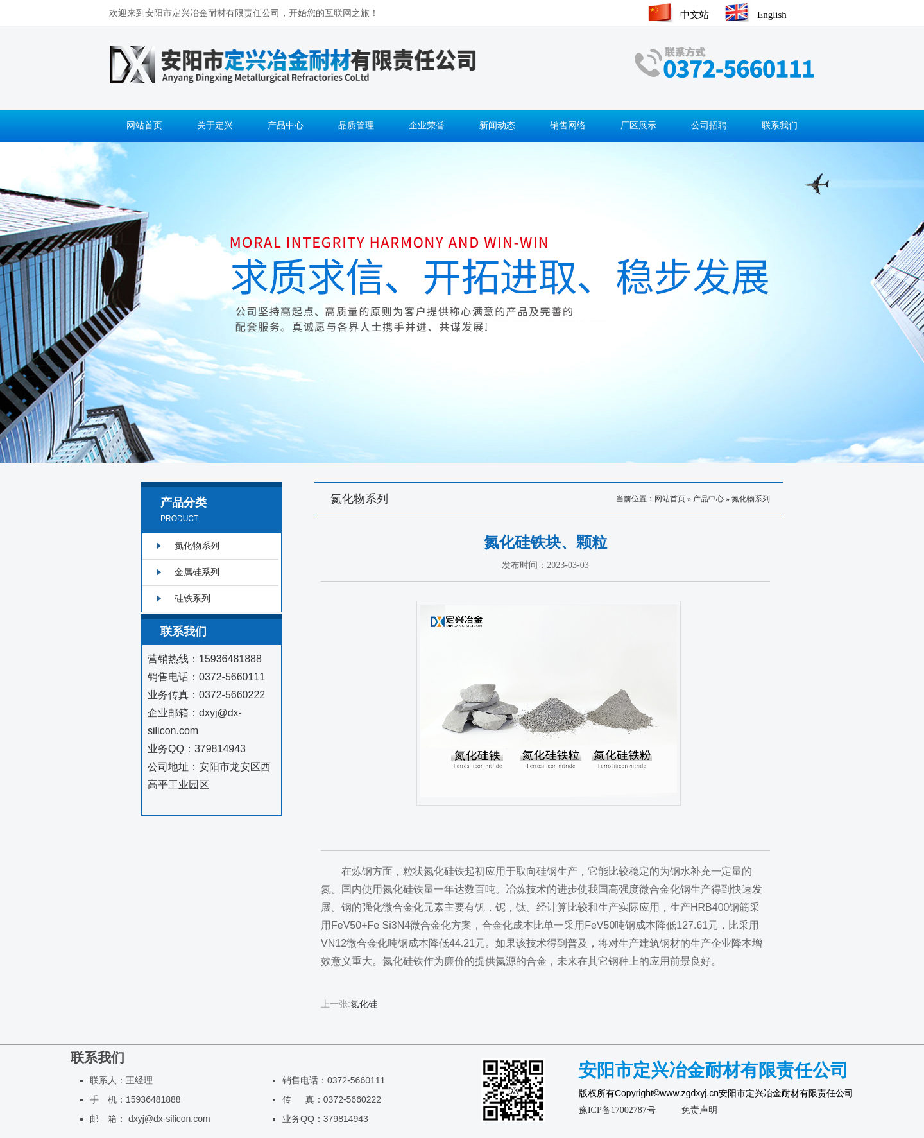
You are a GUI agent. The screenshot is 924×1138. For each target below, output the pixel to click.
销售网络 (568, 125)
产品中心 (286, 125)
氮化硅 (363, 1004)
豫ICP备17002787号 (617, 1110)
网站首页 (144, 125)
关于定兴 (215, 125)
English (772, 15)
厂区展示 (638, 125)
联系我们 (780, 125)
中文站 (694, 15)
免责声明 (699, 1110)
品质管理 (356, 125)
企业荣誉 (427, 125)
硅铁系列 (192, 598)
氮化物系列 (751, 498)
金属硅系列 (197, 572)
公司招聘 (709, 125)
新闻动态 (497, 125)
